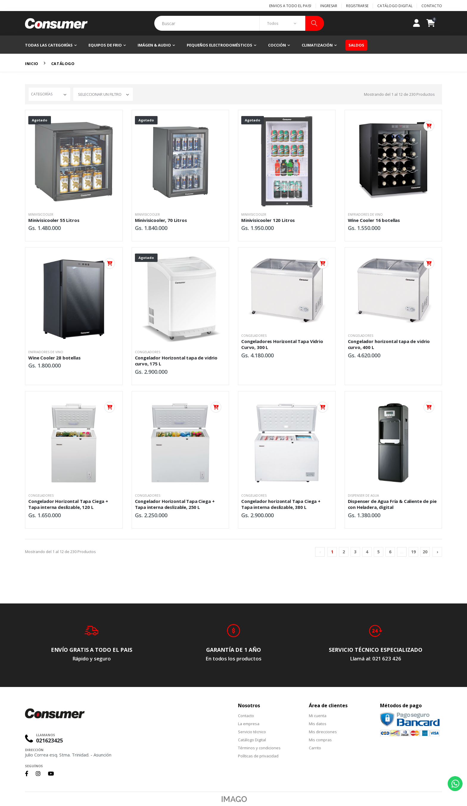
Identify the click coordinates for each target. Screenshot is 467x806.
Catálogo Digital (394, 5)
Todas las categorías (49, 45)
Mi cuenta (317, 715)
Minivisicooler (40, 214)
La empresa (248, 723)
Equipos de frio (105, 45)
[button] (434, 23)
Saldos (356, 45)
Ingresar (328, 5)
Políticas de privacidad (258, 756)
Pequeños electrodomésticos (219, 45)
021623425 (49, 740)
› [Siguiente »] (437, 552)
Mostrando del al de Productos (399, 94)
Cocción (277, 45)
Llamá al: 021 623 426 (375, 658)
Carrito (315, 748)
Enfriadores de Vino (365, 214)
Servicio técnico (252, 731)
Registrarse (357, 5)
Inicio (31, 63)
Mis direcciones (323, 731)
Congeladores (147, 352)
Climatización (317, 45)
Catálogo (63, 63)
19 (413, 552)
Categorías (41, 94)
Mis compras (320, 739)
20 (425, 552)
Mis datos (317, 723)
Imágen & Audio (154, 45)
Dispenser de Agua (363, 495)
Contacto (431, 5)
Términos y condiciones (259, 748)
